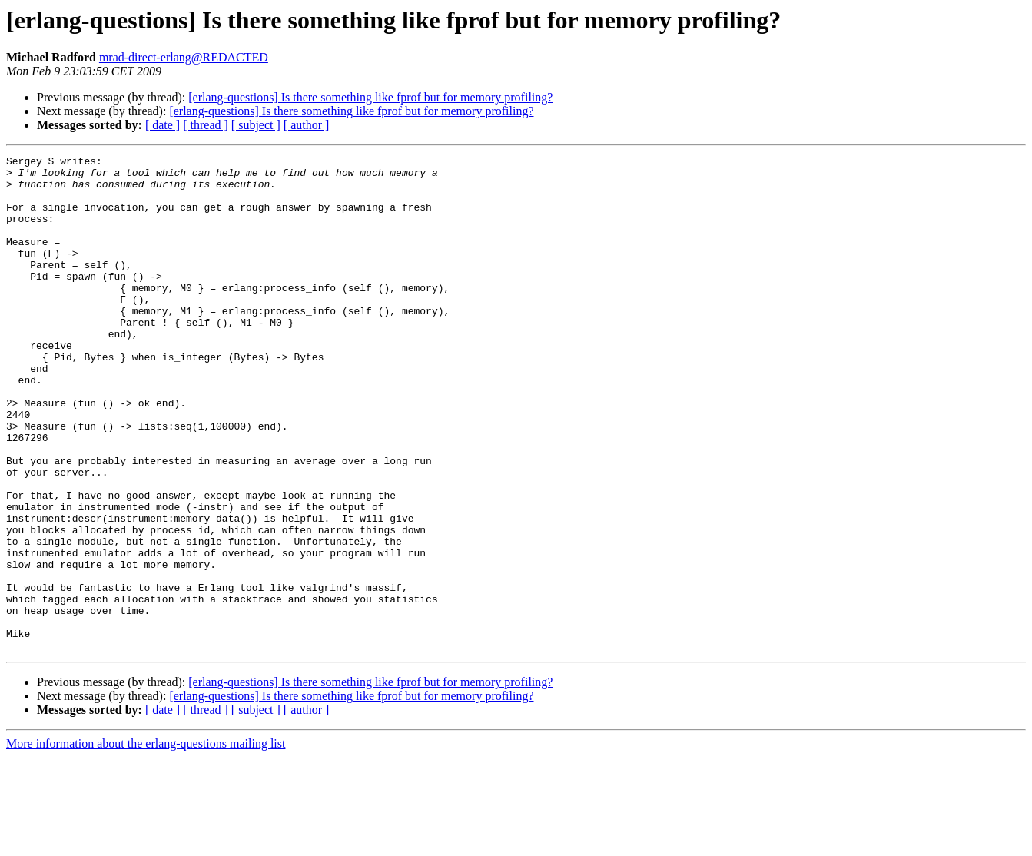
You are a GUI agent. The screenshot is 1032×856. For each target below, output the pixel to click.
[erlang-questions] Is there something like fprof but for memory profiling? (370, 97)
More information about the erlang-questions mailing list (145, 842)
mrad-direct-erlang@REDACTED (183, 57)
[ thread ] (205, 124)
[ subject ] (255, 124)
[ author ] (307, 124)
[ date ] (162, 124)
